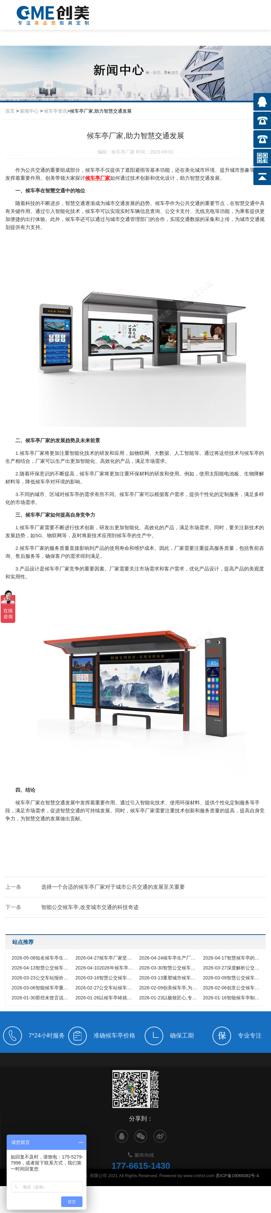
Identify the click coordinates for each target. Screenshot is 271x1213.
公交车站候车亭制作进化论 (105, 987)
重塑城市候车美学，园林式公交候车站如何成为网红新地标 (169, 977)
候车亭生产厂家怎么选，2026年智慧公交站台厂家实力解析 (169, 957)
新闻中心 (29, 111)
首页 (10, 111)
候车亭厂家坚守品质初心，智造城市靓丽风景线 (105, 957)
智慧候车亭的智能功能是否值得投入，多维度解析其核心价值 (233, 957)
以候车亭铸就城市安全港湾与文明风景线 (105, 997)
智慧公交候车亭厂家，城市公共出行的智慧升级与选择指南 (42, 967)
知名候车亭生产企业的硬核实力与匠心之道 (42, 957)
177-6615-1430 (140, 1181)
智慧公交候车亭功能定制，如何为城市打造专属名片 (169, 967)
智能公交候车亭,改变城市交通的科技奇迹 (89, 907)
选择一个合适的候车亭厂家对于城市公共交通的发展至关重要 (113, 887)
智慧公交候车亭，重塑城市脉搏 (105, 977)
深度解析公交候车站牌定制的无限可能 (233, 967)
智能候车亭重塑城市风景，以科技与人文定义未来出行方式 (42, 987)
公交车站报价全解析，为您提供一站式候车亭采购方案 (42, 977)
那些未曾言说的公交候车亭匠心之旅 (42, 997)
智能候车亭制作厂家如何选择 (233, 997)
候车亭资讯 (55, 111)
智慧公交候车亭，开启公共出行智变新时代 (233, 977)
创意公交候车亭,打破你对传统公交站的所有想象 (233, 987)
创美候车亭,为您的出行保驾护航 (169, 987)
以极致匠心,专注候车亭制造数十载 (169, 997)
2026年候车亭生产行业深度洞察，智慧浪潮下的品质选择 (105, 967)
